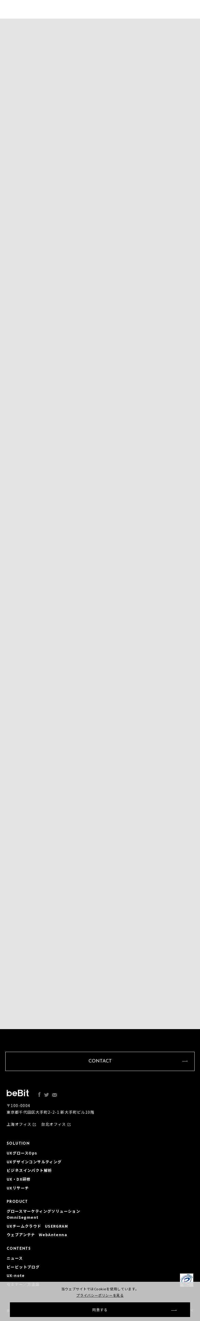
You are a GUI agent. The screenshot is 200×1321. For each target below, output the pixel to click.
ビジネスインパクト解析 (29, 1170)
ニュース (15, 1258)
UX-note (16, 1275)
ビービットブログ (23, 1267)
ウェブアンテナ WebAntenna (37, 1234)
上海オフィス (19, 1124)
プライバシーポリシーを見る (100, 1295)
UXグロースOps (22, 1153)
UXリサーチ (18, 1188)
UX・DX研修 (19, 1179)
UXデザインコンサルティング (34, 1161)
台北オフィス (53, 1124)
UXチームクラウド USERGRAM (37, 1226)
